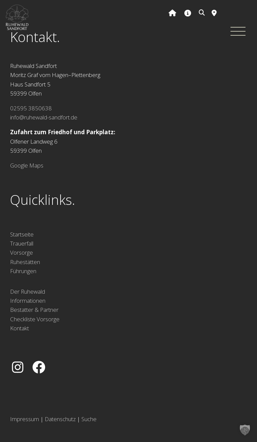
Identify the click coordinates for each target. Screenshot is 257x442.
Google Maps (26, 165)
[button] (245, 430)
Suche (89, 419)
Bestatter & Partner (34, 310)
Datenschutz (60, 419)
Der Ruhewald (27, 291)
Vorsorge (21, 252)
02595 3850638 (31, 108)
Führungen (23, 271)
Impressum (24, 419)
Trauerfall (21, 243)
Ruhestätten (25, 262)
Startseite (22, 234)
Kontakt (19, 328)
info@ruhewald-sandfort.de (43, 117)
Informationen (27, 300)
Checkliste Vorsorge (35, 319)
